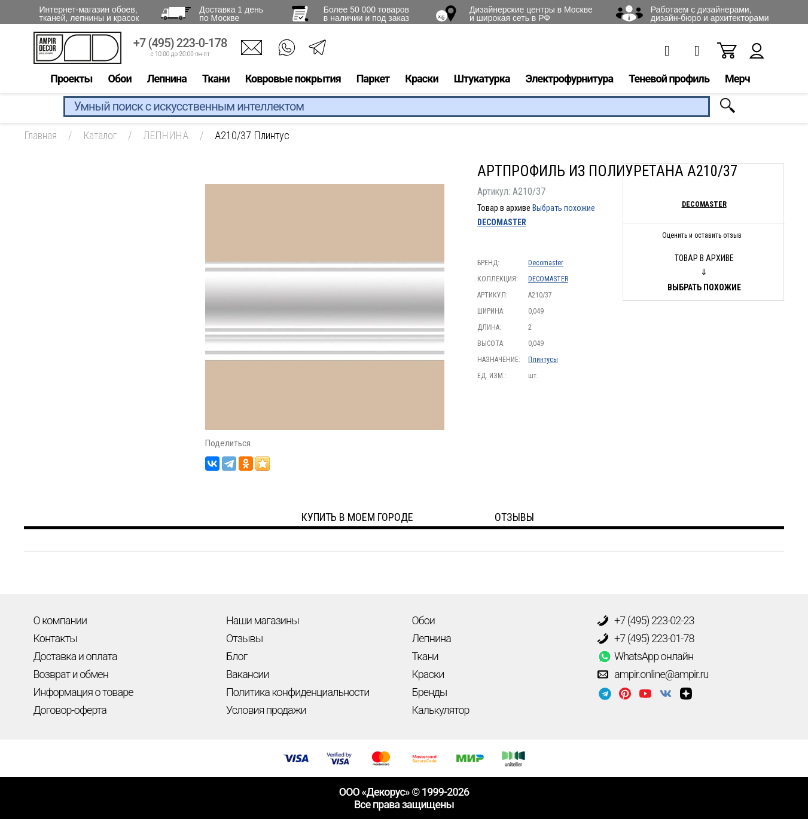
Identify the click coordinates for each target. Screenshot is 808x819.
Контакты (55, 638)
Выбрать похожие (563, 208)
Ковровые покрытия (293, 81)
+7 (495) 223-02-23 (645, 621)
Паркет (373, 81)
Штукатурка (482, 81)
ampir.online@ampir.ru (653, 674)
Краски (421, 81)
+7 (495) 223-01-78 (645, 639)
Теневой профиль (669, 81)
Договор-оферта (69, 710)
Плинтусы (543, 359)
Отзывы (244, 638)
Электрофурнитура (570, 81)
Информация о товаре (83, 692)
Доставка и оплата (75, 656)
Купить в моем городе (357, 517)
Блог (236, 656)
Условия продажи (266, 710)
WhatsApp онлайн (645, 656)
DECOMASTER (501, 222)
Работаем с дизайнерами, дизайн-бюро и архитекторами (710, 14)
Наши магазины (262, 620)
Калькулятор (440, 710)
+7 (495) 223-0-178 (180, 46)
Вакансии (247, 674)
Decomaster (545, 263)
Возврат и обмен (70, 674)
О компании (60, 620)
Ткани (216, 81)
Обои (120, 81)
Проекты (71, 81)
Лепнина (167, 81)
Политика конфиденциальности (297, 692)
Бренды (429, 692)
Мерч (737, 81)
